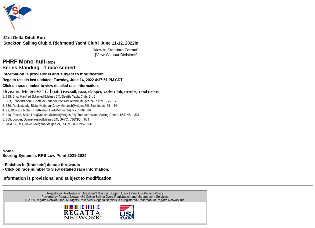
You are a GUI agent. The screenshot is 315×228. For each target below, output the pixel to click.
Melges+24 (33, 91)
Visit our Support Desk (113, 193)
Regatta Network (47, 200)
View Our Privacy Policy (147, 193)
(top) (50, 62)
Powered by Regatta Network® (62, 196)
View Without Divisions (116, 54)
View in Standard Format (115, 50)
